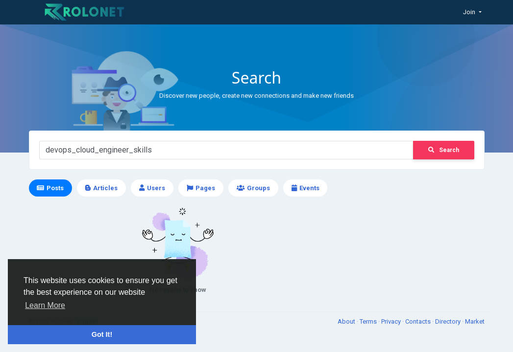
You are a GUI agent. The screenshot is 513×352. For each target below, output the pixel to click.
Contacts (418, 321)
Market (475, 321)
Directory (448, 321)
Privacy (391, 321)
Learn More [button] (45, 305)
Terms (369, 321)
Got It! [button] (102, 334)
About (347, 321)
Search (443, 150)
